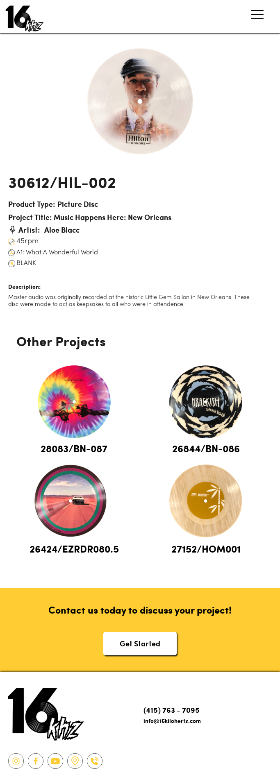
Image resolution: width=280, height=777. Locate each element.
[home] (22, 16)
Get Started (140, 643)
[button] (257, 16)
